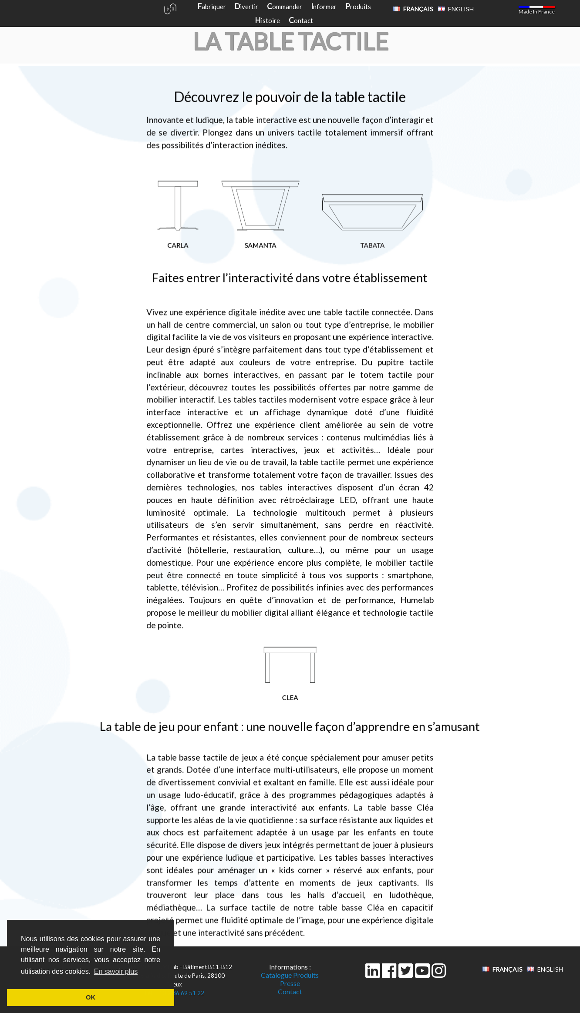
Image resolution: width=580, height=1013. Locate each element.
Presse (290, 983)
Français (418, 9)
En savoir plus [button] (116, 971)
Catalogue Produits (290, 975)
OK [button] (90, 997)
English (461, 9)
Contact (290, 991)
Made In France (537, 11)
